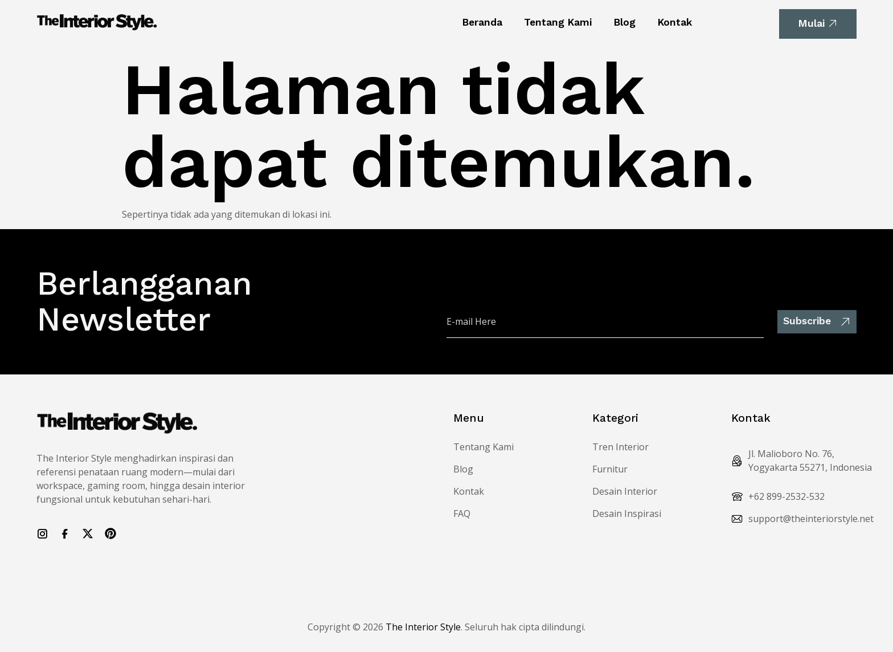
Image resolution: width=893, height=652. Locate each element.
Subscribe (817, 321)
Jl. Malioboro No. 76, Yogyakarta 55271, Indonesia (810, 460)
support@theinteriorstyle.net (811, 518)
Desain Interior (624, 491)
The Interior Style (423, 627)
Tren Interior (620, 447)
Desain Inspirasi (626, 513)
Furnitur (610, 469)
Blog (624, 22)
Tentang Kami (558, 22)
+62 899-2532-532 (786, 496)
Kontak (674, 22)
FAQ (461, 513)
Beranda (482, 22)
